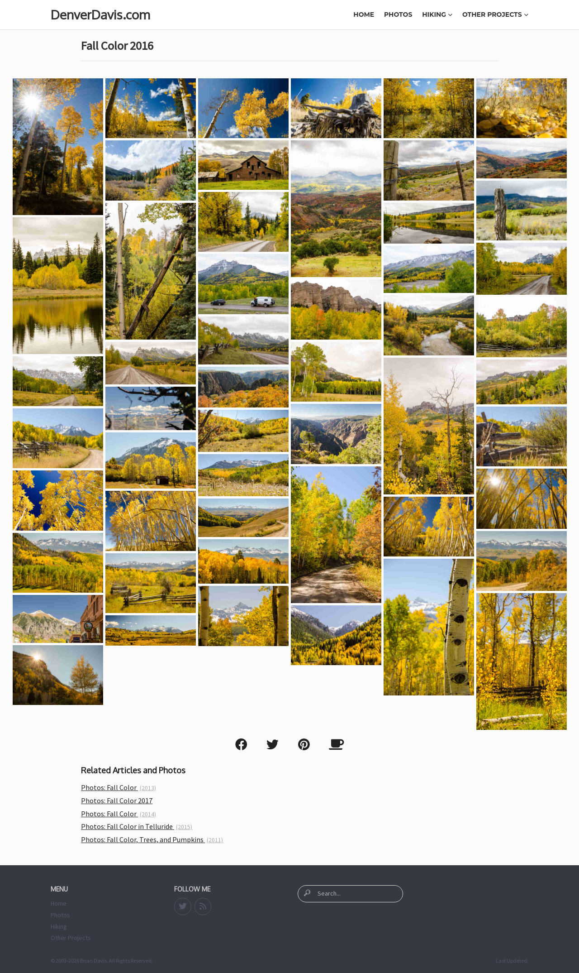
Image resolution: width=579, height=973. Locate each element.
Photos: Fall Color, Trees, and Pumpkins (152, 839)
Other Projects (495, 14)
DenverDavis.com (100, 14)
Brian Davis (93, 960)
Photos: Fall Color (118, 787)
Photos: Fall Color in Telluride (136, 826)
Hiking (437, 14)
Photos (398, 14)
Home (363, 14)
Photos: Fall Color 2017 (116, 800)
